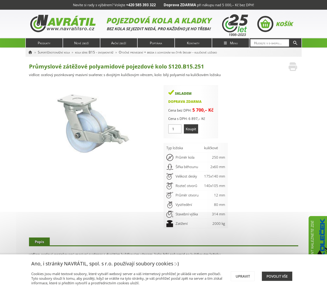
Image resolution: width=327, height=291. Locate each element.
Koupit (191, 129)
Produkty (44, 43)
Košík (274, 24)
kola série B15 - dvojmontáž (94, 52)
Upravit (243, 276)
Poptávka (156, 43)
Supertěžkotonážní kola (54, 52)
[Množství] (175, 129)
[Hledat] (295, 43)
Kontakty (193, 43)
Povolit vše (277, 276)
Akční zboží (118, 43)
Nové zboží (81, 43)
